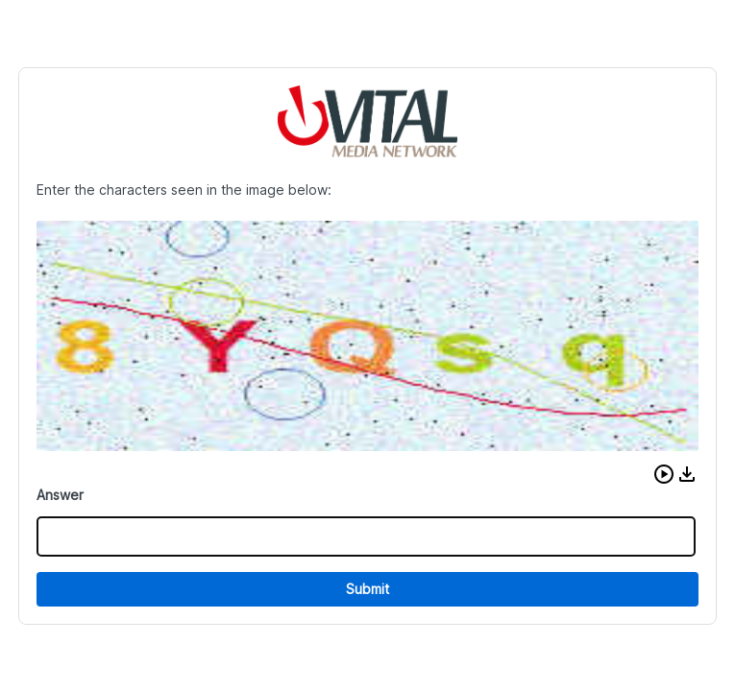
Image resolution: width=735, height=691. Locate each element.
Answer (60, 495)
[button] (663, 474)
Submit (367, 589)
